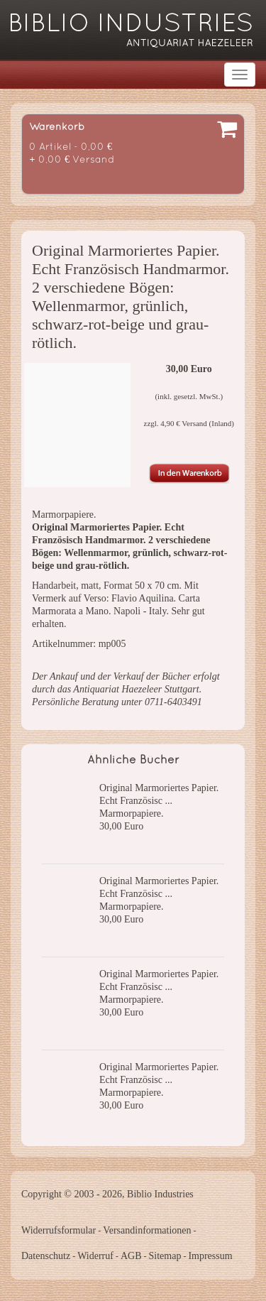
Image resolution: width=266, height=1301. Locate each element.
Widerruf (95, 1256)
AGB (131, 1256)
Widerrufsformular (58, 1230)
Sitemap (165, 1256)
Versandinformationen (147, 1230)
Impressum (210, 1256)
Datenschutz (45, 1256)
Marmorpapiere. (131, 813)
